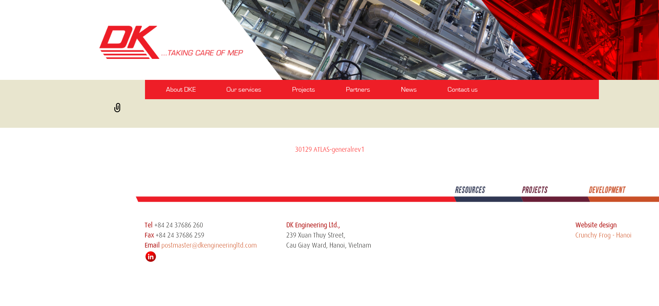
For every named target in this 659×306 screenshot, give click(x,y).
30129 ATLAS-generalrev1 (329, 149)
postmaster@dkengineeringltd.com (209, 245)
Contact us (463, 89)
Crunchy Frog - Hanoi (603, 235)
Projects (303, 89)
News (409, 89)
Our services (244, 89)
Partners (358, 89)
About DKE (181, 89)
